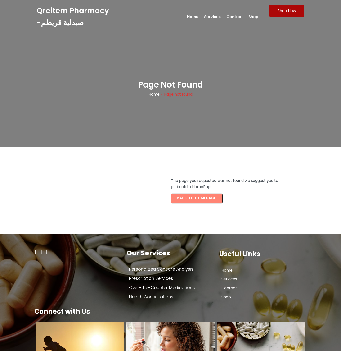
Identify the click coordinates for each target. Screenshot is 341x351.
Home (154, 97)
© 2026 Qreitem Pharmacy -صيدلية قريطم (72, 343)
